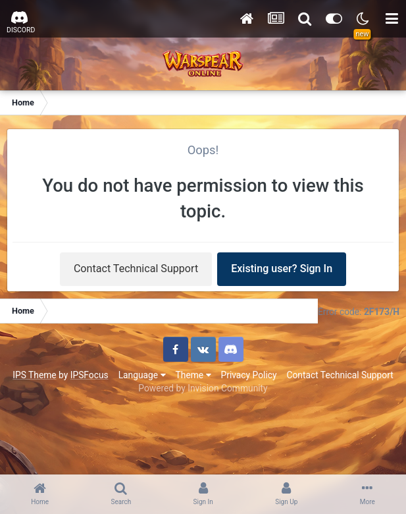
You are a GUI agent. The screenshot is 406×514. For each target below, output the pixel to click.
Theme (193, 375)
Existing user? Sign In (281, 268)
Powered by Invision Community (202, 388)
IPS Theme (34, 375)
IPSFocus (89, 375)
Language (142, 375)
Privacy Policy (249, 375)
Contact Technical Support (136, 268)
